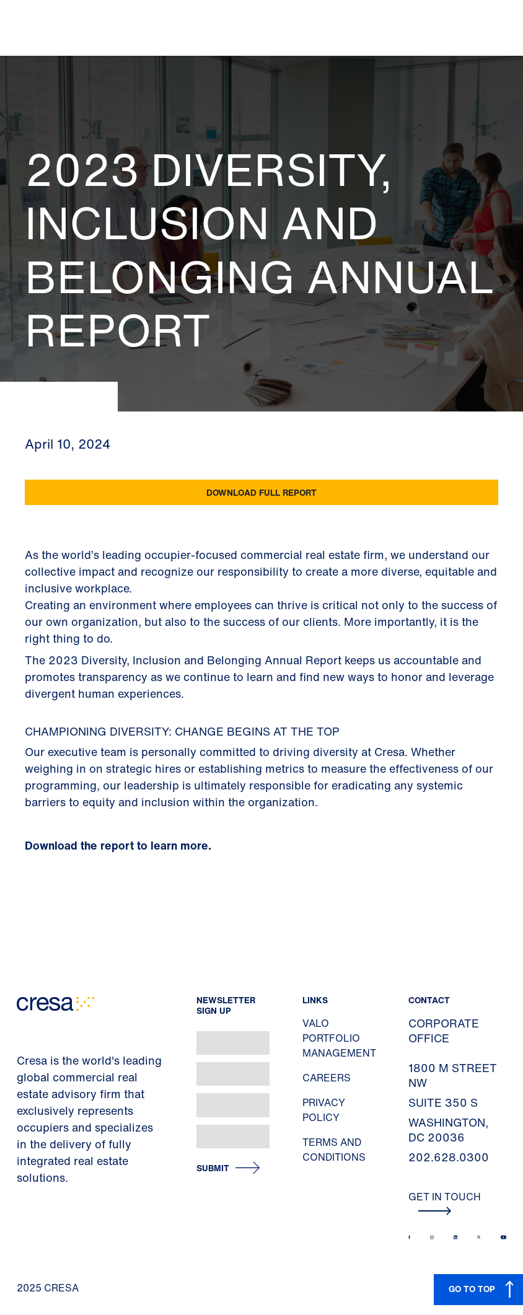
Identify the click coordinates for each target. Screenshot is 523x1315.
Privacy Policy (323, 1110)
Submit (212, 1168)
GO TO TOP (472, 1288)
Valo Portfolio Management (339, 1038)
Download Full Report (261, 492)
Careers (326, 1077)
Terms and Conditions (334, 1149)
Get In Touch (444, 1202)
